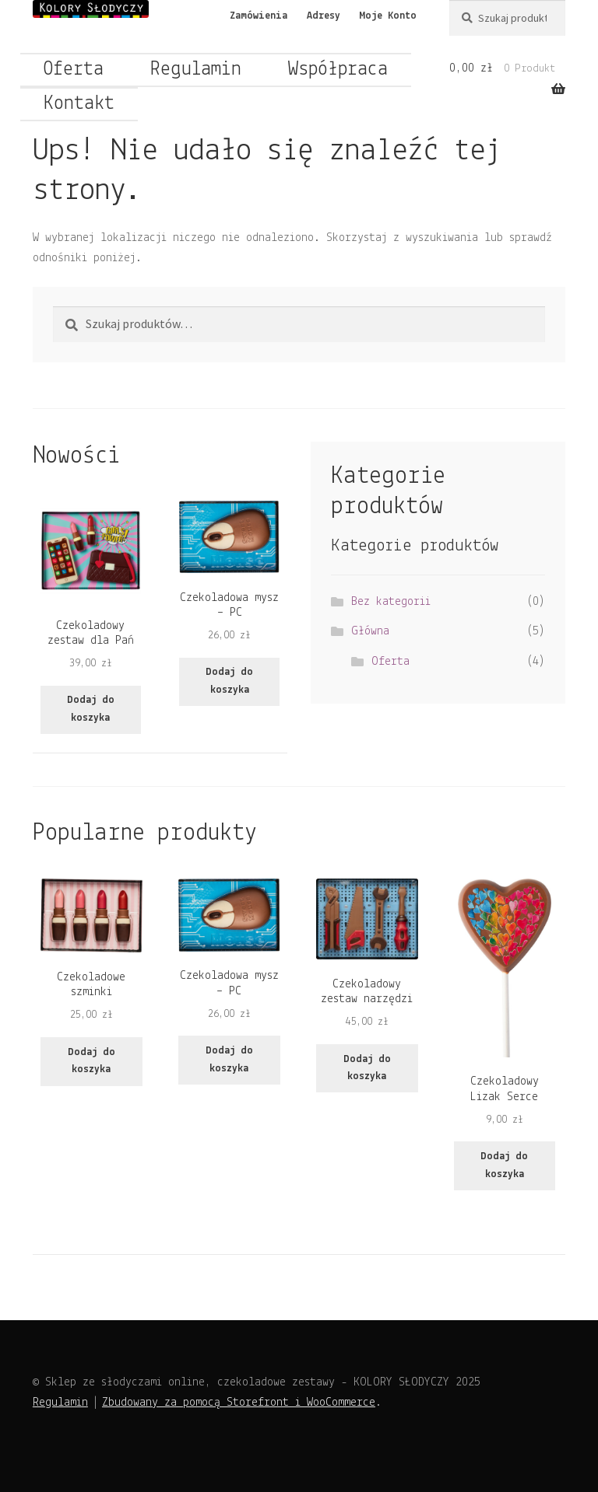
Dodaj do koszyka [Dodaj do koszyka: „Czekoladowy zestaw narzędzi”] (367, 1068)
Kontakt (79, 103)
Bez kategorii (391, 602)
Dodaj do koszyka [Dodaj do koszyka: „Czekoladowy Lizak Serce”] (504, 1165)
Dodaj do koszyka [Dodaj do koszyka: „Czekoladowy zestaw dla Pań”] (90, 709)
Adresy (323, 16)
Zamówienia (258, 16)
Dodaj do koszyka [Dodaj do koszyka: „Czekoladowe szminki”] (91, 1061)
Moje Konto (388, 16)
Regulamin (195, 69)
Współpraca (338, 69)
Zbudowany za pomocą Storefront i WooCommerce (238, 1402)
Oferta (74, 69)
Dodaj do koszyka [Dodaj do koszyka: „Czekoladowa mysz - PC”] (229, 681)
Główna (370, 631)
